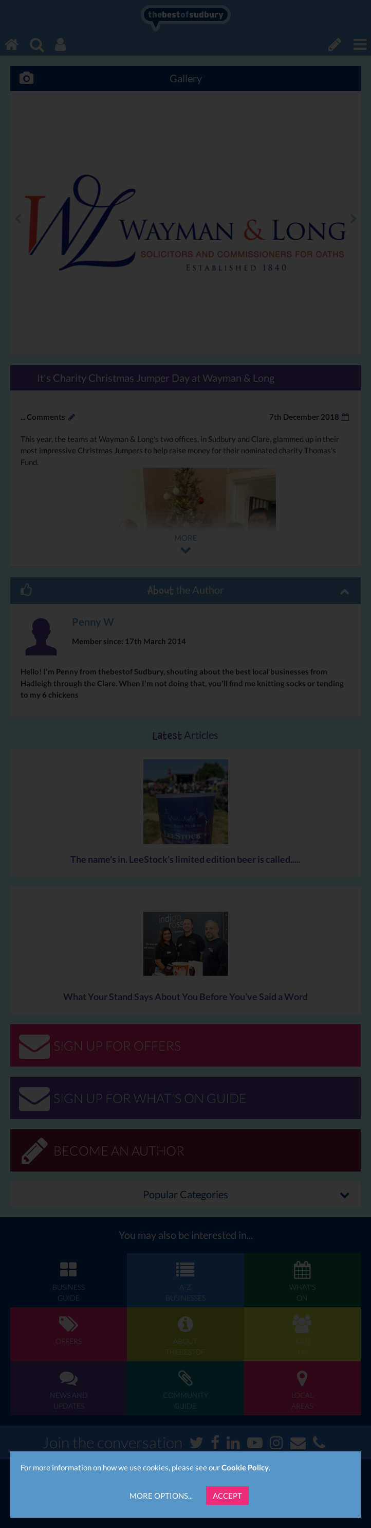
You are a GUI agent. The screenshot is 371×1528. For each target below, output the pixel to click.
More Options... (161, 1495)
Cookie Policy (245, 1467)
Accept (227, 1495)
